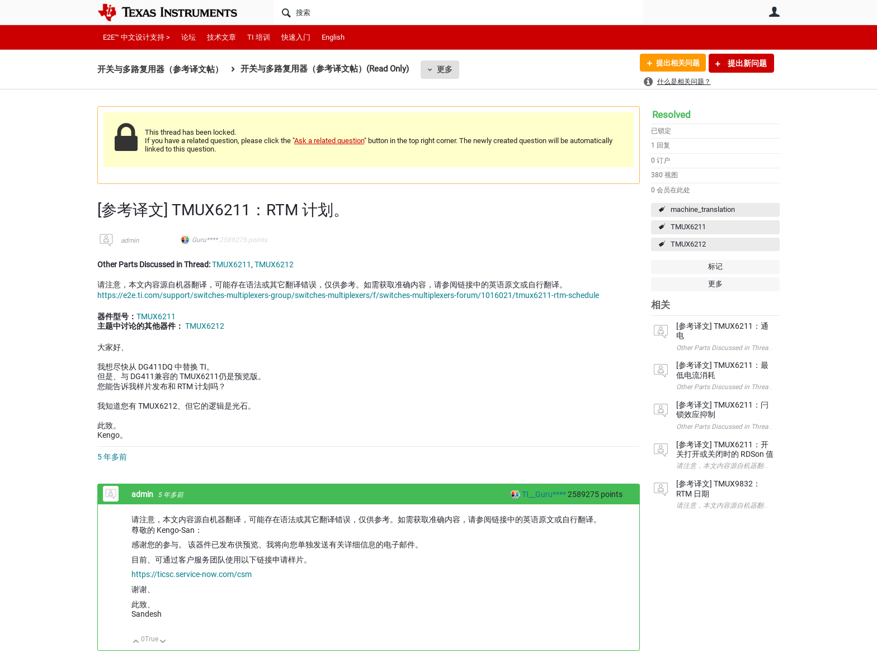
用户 (774, 11)
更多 (444, 69)
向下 (163, 642)
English (333, 37)
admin (130, 240)
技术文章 (221, 37)
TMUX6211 (688, 227)
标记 (715, 266)
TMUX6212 (688, 244)
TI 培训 (258, 37)
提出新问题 (746, 63)
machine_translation (703, 209)
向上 (136, 642)
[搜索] (458, 12)
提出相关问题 (675, 63)
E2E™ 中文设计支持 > (136, 37)
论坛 (188, 37)
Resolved (671, 114)
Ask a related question (329, 140)
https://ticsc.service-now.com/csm (191, 574)
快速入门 (295, 37)
